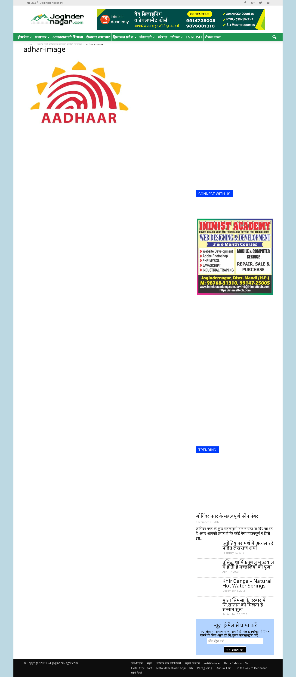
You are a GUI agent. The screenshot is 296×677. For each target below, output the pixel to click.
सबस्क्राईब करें (235, 649)
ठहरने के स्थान (192, 663)
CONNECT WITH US (214, 194)
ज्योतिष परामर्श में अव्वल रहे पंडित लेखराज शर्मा (247, 545)
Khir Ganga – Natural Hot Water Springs (246, 583)
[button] (274, 37)
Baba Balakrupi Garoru (239, 663)
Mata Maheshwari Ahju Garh (174, 668)
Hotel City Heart (141, 668)
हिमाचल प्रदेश (125, 37)
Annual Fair (223, 668)
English (194, 37)
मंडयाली (147, 37)
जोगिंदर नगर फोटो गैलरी (169, 663)
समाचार (42, 37)
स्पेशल (162, 37)
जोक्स (176, 37)
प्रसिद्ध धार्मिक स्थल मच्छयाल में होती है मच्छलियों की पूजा (248, 564)
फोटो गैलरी (136, 673)
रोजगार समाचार (98, 37)
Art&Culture (212, 663)
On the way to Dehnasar (251, 668)
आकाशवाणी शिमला (67, 37)
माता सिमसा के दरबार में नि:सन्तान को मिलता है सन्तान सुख (243, 604)
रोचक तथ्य (213, 37)
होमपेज (25, 37)
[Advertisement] (230, 117)
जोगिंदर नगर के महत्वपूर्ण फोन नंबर (227, 516)
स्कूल (149, 663)
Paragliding (204, 668)
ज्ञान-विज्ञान (137, 663)
